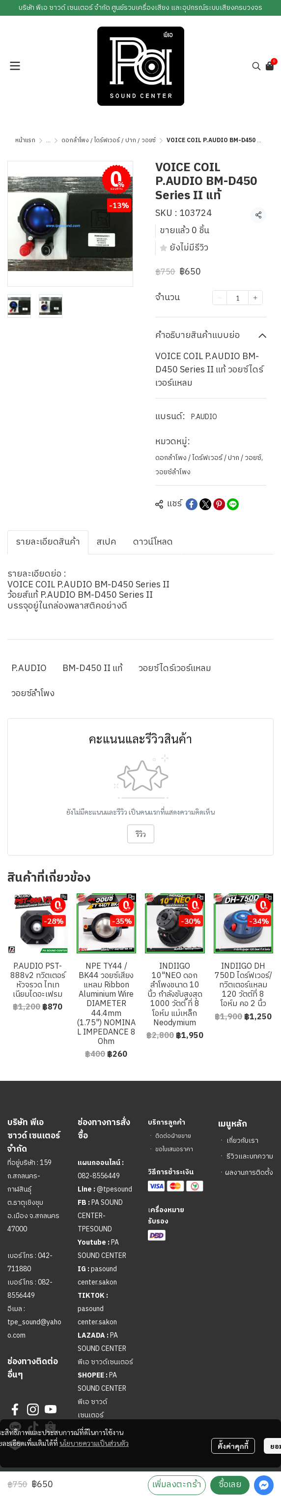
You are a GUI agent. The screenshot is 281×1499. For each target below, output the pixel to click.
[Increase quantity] (255, 298)
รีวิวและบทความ (249, 1156)
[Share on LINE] (233, 504)
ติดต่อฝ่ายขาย (173, 1136)
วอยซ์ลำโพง (173, 472)
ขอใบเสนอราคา (174, 1149)
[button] (256, 66)
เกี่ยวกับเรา (242, 1140)
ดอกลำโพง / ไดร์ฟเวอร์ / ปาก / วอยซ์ (108, 140)
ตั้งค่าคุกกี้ (233, 1445)
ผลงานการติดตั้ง (249, 1172)
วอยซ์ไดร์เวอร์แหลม (175, 668)
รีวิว (141, 833)
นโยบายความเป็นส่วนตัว (94, 1442)
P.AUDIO (204, 417)
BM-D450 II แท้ (92, 668)
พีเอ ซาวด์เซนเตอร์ (105, 1362)
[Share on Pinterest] (219, 504)
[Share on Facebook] (191, 504)
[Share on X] (205, 504)
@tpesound (114, 1189)
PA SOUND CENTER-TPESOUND (100, 1216)
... (48, 140)
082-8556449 (99, 1176)
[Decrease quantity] (219, 298)
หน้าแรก (25, 140)
